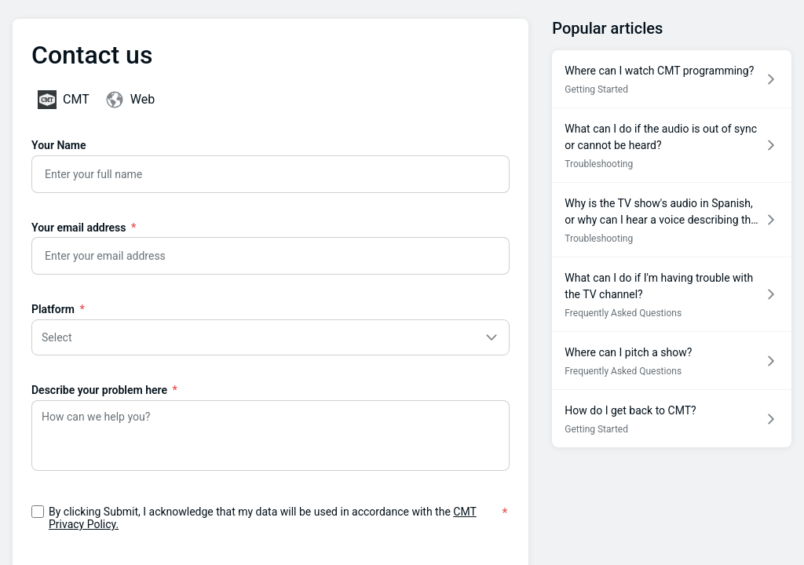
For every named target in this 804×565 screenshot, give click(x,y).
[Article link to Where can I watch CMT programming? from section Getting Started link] (672, 79)
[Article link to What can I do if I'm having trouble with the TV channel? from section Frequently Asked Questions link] (672, 294)
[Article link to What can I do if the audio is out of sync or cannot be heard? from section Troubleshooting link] (672, 145)
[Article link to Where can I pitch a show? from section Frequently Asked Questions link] (672, 360)
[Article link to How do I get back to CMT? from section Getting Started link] (672, 419)
